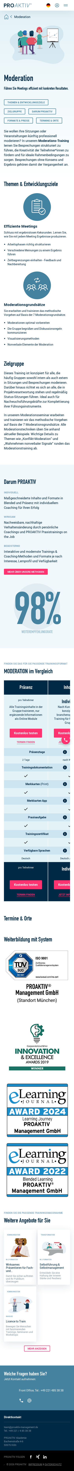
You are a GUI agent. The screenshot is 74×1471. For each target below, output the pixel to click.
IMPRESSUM (35, 1464)
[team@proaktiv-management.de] (29, 1400)
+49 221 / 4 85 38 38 (20, 1430)
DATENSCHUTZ (53, 1464)
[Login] (57, 5)
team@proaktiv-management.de (21, 1427)
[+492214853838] (21, 1400)
